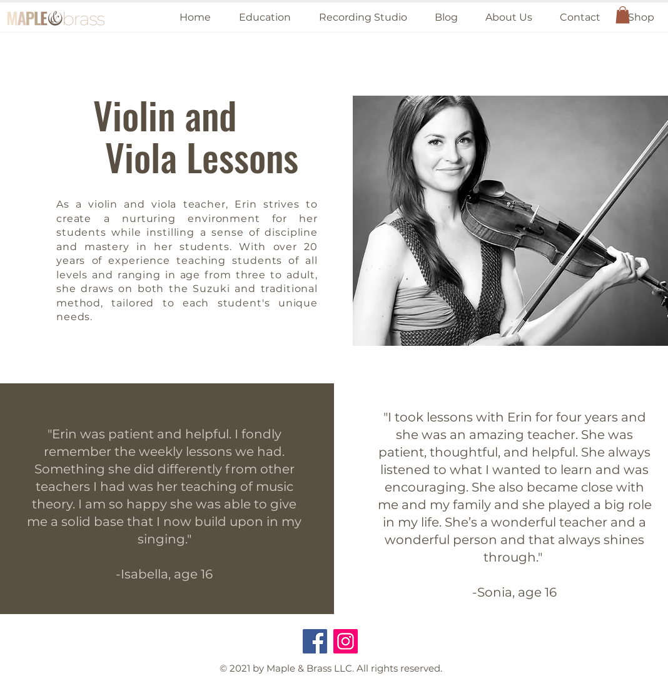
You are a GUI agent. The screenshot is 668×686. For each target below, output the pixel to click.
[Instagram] (345, 641)
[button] (265, 17)
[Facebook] (315, 641)
